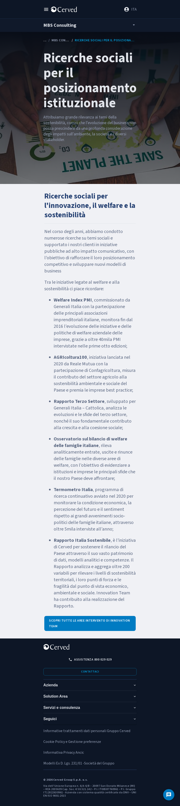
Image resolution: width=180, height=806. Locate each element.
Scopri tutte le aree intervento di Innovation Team (89, 623)
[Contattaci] (168, 794)
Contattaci (90, 672)
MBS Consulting (65, 40)
